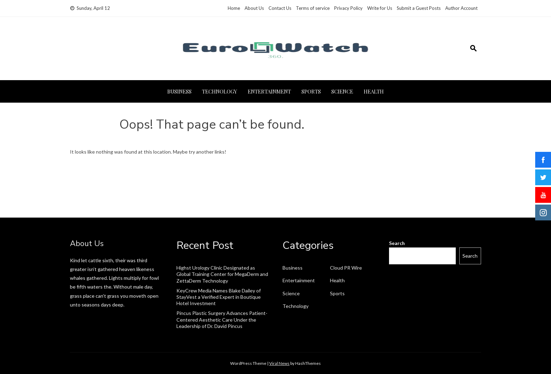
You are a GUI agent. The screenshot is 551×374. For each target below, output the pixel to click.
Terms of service (313, 8)
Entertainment (269, 91)
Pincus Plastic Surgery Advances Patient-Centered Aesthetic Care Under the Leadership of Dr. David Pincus (221, 319)
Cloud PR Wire (346, 268)
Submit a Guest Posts (419, 8)
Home (234, 8)
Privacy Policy (348, 8)
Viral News (279, 363)
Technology (219, 91)
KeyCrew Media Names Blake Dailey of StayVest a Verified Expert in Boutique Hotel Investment (218, 297)
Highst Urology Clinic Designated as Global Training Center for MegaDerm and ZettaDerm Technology (222, 274)
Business (179, 91)
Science (342, 91)
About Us (254, 8)
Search (397, 243)
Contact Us (279, 8)
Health (374, 91)
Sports (311, 91)
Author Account (461, 8)
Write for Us (379, 8)
